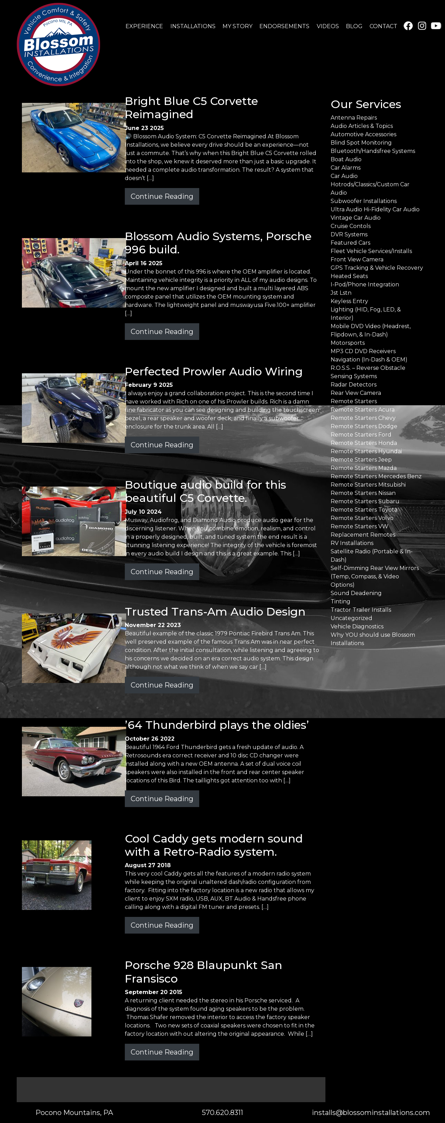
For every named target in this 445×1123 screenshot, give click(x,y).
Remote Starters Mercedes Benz (376, 476)
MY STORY (237, 26)
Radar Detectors (354, 384)
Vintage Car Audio (356, 217)
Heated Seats (349, 276)
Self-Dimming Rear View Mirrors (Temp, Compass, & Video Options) (375, 576)
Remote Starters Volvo (362, 518)
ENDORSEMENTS (284, 26)
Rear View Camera (356, 393)
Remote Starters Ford (361, 434)
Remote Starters (354, 401)
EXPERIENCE (144, 26)
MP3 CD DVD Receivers (363, 351)
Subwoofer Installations (364, 201)
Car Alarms (346, 167)
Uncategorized (351, 618)
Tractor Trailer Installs (361, 610)
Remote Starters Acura (363, 409)
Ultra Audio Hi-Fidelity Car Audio (375, 209)
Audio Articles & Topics (362, 126)
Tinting (340, 601)
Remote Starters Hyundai (366, 451)
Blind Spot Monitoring (361, 142)
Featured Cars (350, 242)
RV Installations (352, 543)
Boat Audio (346, 159)
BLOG (354, 26)
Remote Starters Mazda (364, 468)
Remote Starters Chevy (363, 418)
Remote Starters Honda (364, 443)
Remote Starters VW (359, 526)
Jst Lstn (341, 293)
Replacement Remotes (363, 534)
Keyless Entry (349, 301)
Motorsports (348, 343)
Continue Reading (162, 196)
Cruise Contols (351, 226)
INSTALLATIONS (193, 26)
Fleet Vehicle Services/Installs (371, 251)
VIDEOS (328, 26)
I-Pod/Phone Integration (365, 284)
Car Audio (344, 176)
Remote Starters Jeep (361, 459)
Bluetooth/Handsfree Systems (373, 151)
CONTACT (383, 26)
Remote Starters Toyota (364, 509)
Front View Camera (357, 259)
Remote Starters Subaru (365, 501)
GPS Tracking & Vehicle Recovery (377, 268)
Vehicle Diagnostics (357, 626)
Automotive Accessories (363, 134)
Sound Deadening (356, 593)
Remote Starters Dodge (364, 426)
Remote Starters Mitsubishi (368, 484)
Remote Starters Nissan (363, 493)
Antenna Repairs (354, 117)
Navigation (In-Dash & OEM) (369, 359)
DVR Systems (349, 234)
